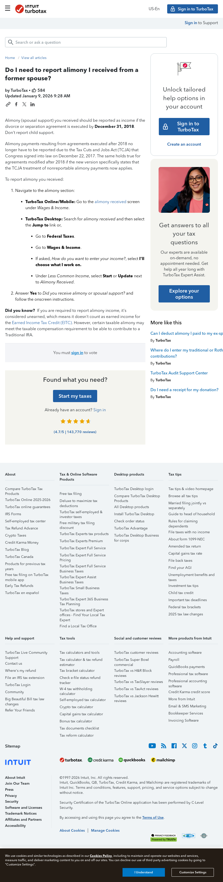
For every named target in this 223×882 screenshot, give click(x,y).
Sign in (191, 22)
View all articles (33, 58)
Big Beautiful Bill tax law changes (24, 700)
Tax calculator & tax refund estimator (81, 660)
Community (14, 692)
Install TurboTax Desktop (134, 514)
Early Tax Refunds (19, 586)
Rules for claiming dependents (183, 522)
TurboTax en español (22, 593)
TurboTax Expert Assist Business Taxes (78, 578)
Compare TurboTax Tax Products (24, 490)
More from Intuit (181, 699)
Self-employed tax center (25, 521)
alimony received (110, 201)
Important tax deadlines (187, 600)
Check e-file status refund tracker (80, 678)
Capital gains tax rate (185, 553)
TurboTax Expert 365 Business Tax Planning (84, 600)
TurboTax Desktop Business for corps (136, 536)
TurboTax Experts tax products (84, 534)
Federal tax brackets (184, 607)
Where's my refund (20, 670)
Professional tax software (188, 674)
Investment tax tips (183, 586)
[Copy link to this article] (8, 104)
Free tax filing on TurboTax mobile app (26, 576)
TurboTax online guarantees (27, 507)
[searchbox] (86, 42)
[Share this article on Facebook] (16, 104)
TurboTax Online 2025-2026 (27, 500)
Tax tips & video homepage (190, 489)
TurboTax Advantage (131, 528)
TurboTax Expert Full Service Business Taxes (83, 567)
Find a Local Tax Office (78, 626)
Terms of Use (153, 817)
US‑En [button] (154, 8)
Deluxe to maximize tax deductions (78, 502)
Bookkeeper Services (185, 713)
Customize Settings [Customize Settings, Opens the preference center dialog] (192, 872)
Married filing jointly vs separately (187, 504)
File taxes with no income (189, 532)
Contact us (13, 663)
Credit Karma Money (22, 542)
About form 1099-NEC (186, 539)
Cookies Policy (101, 856)
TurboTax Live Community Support (26, 653)
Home (10, 58)
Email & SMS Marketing (187, 706)
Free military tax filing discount (77, 524)
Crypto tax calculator (76, 707)
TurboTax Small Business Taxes (79, 589)
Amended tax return (184, 546)
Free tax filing (71, 494)
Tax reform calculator (77, 735)
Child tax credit (180, 593)
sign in (77, 352)
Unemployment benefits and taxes (191, 576)
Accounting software (185, 652)
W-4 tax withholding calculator (76, 690)
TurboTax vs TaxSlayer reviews (138, 682)
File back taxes (180, 560)
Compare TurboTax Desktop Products (137, 497)
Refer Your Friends (20, 710)
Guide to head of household (191, 514)
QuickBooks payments (186, 667)
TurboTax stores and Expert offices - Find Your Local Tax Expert (82, 611)
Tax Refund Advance (21, 528)
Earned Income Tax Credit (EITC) (42, 322)
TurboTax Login (17, 685)
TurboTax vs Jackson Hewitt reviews (136, 697)
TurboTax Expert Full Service (83, 548)
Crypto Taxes (15, 535)
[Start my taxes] (75, 396)
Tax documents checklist (79, 728)
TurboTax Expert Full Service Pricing (83, 556)
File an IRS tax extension (24, 678)
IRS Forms (13, 514)
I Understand (143, 872)
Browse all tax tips (183, 496)
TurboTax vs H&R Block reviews (133, 671)
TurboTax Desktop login (133, 489)
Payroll (173, 660)
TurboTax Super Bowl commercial (131, 660)
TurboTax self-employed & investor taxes (81, 513)
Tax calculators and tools (79, 652)
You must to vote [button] (75, 352)
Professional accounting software (187, 682)
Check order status (129, 521)
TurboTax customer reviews (136, 652)
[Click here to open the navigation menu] (7, 8)
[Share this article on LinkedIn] (32, 104)
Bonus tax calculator (76, 721)
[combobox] (86, 42)
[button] (30, 476)
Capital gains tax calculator (81, 714)
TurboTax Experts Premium (81, 541)
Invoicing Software (183, 720)
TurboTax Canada (19, 557)
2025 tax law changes (185, 614)
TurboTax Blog (17, 550)
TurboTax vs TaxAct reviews (136, 689)
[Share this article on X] (24, 104)
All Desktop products (131, 507)
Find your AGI (180, 568)
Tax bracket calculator (77, 670)
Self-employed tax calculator (83, 700)
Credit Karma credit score (189, 692)
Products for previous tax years (25, 565)
